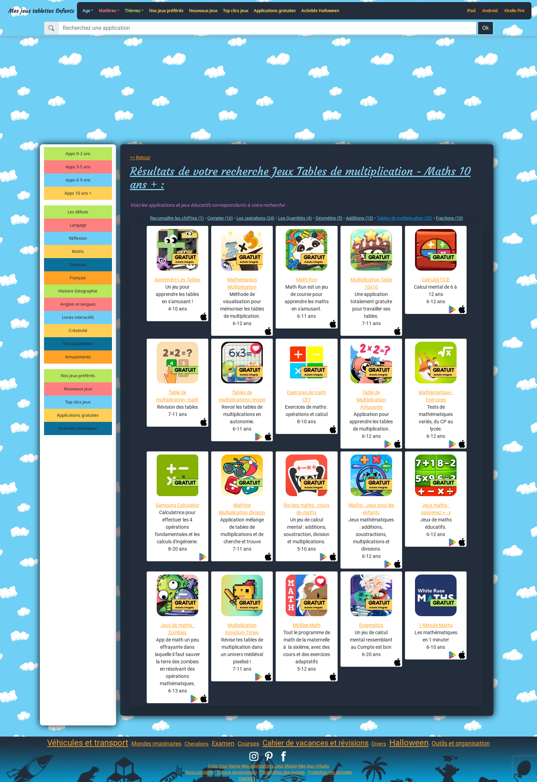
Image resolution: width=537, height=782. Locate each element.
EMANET (247, 778)
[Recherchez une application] (267, 28)
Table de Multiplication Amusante (371, 400)
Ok (485, 28)
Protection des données (330, 772)
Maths (78, 251)
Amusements (78, 357)
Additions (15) (359, 218)
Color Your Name (224, 765)
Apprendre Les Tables (177, 279)
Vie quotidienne (78, 344)
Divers (379, 744)
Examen (223, 743)
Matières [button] (107, 11)
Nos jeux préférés (166, 11)
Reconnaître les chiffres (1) (177, 218)
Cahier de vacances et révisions (315, 743)
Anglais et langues (78, 304)
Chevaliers (196, 744)
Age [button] (86, 11)
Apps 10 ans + (78, 193)
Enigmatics (371, 625)
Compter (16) (220, 218)
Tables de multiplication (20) (404, 218)
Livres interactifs (78, 317)
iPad (471, 11)
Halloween (408, 743)
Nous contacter (199, 772)
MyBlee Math (307, 625)
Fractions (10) (449, 218)
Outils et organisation (461, 743)
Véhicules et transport (87, 743)
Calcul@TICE (436, 279)
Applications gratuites (275, 11)
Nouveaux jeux (203, 11)
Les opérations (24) (255, 218)
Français (78, 278)
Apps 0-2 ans (78, 153)
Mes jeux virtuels (313, 765)
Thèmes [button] (132, 11)
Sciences (77, 264)
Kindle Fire (514, 11)
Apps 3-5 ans (78, 167)
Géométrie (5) (329, 218)
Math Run (306, 279)
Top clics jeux (235, 11)
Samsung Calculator (177, 505)
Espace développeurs (237, 772)
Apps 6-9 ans (78, 180)
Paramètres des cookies (282, 772)
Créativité (78, 330)
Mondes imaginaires (156, 743)
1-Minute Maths (436, 625)
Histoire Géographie (77, 291)
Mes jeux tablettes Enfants (41, 10)
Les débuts (78, 212)
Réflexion (78, 238)
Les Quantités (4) (295, 218)
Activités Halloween (320, 11)
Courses (248, 743)
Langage (78, 225)
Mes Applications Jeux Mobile (269, 765)
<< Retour (140, 157)
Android (489, 11)
